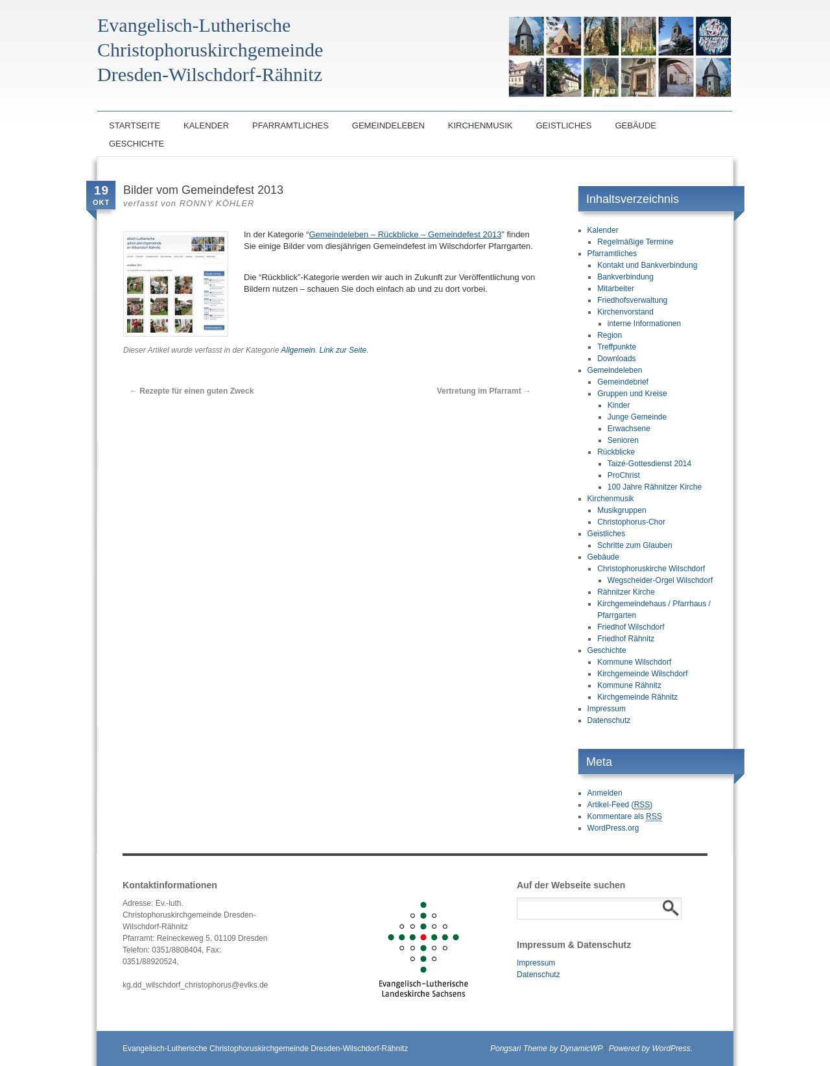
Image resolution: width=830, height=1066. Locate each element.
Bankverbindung (625, 276)
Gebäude (635, 125)
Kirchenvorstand (625, 311)
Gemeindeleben (388, 125)
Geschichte (136, 143)
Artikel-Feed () (620, 805)
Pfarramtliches (290, 125)
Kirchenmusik (480, 125)
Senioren (623, 440)
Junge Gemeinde (637, 416)
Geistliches (563, 125)
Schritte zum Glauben (634, 545)
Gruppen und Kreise (632, 393)
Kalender (206, 125)
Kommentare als (624, 817)
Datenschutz (609, 720)
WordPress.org (613, 828)
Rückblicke (616, 451)
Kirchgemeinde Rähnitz (637, 697)
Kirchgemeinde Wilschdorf (642, 673)
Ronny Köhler (217, 203)
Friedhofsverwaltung (632, 300)
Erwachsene (629, 428)
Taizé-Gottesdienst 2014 (649, 463)
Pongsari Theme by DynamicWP (546, 1048)
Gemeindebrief (622, 381)
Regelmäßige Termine (635, 241)
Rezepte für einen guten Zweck (192, 391)
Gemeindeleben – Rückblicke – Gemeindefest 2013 (405, 234)
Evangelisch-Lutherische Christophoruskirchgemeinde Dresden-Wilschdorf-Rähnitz (265, 1048)
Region (609, 335)
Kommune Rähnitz (629, 685)
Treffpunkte (616, 346)
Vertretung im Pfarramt (484, 391)
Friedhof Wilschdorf (630, 627)
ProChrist (624, 475)
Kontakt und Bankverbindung (647, 265)
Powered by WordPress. (651, 1048)
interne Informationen (644, 323)
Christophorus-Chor (631, 522)
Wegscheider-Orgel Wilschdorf (660, 580)
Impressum (606, 708)
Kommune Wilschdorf (634, 662)
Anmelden (604, 793)
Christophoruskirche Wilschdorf (651, 568)
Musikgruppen (621, 510)
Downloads (616, 358)
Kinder (619, 405)
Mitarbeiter (615, 288)
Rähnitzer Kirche (626, 592)
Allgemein (298, 350)
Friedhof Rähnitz (625, 638)
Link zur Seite (343, 350)
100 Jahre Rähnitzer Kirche (655, 487)
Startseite (134, 125)
